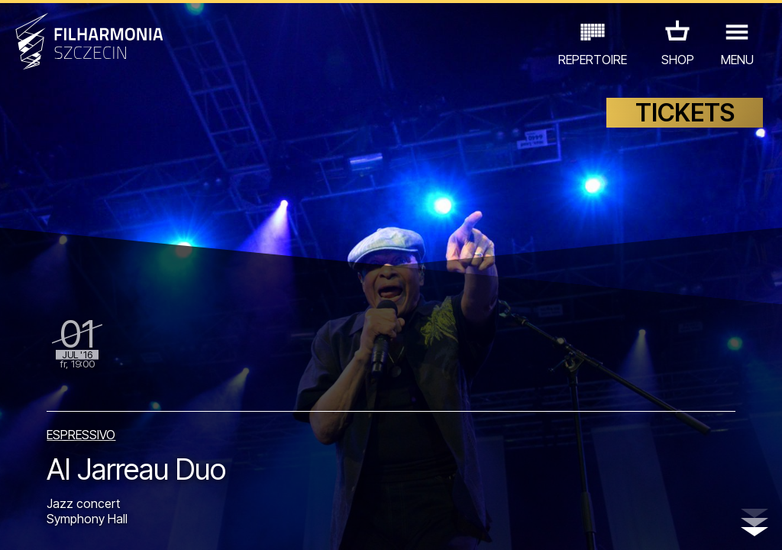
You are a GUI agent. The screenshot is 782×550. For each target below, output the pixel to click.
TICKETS (685, 113)
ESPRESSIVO (81, 434)
